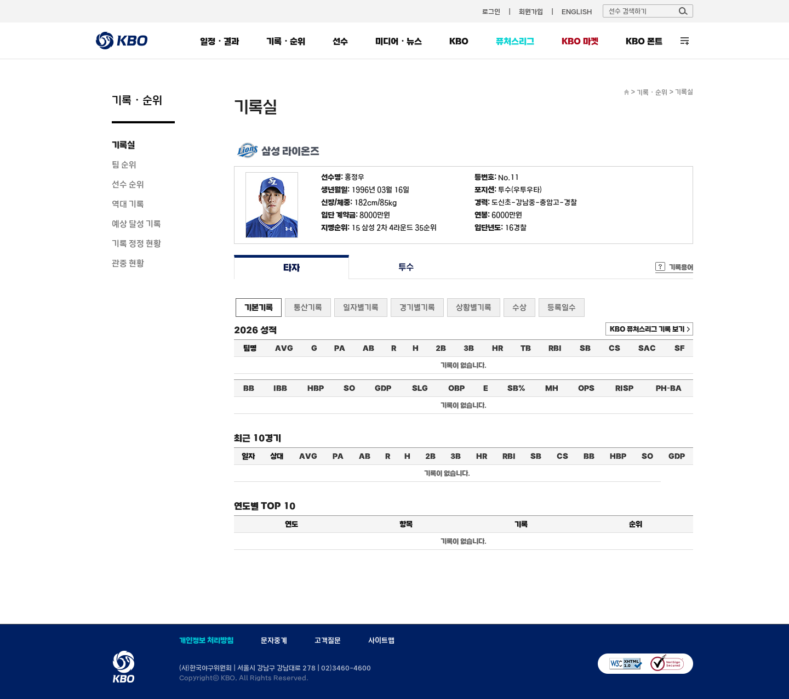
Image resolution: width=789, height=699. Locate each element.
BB (248, 388)
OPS (586, 388)
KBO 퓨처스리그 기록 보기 (647, 329)
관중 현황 (128, 263)
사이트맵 (381, 640)
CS (614, 348)
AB (368, 348)
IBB (280, 388)
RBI (555, 348)
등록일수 (561, 307)
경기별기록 (417, 307)
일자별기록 (361, 307)
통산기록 (308, 307)
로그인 (491, 11)
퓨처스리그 (515, 41)
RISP (624, 388)
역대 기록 (128, 204)
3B (469, 348)
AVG (284, 348)
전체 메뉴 (684, 40)
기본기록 (258, 307)
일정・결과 (219, 41)
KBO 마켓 (580, 41)
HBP (315, 388)
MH (551, 388)
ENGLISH (577, 11)
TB (526, 348)
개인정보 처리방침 (206, 640)
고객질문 (328, 640)
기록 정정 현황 (136, 243)
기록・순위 (285, 41)
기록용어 (681, 267)
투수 (406, 267)
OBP (456, 388)
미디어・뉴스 (398, 41)
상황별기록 (473, 307)
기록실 (123, 145)
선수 (340, 41)
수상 (519, 307)
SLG (420, 388)
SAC (647, 348)
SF (679, 348)
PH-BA (669, 388)
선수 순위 (128, 184)
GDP (383, 388)
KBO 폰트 (644, 41)
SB (585, 348)
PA (339, 348)
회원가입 (531, 11)
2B (441, 348)
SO (349, 388)
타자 (291, 267)
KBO (458, 41)
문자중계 (274, 640)
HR (497, 348)
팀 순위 (124, 164)
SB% (516, 388)
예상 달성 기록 (136, 224)
